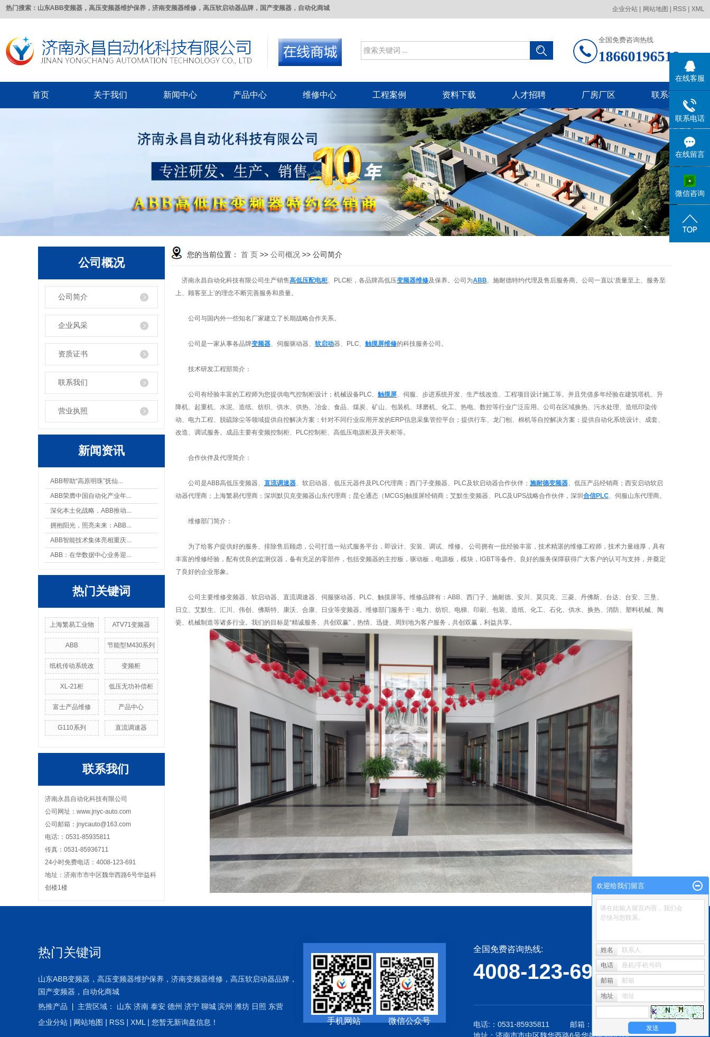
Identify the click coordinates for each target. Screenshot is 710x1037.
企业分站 (625, 9)
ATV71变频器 (132, 624)
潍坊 (242, 1006)
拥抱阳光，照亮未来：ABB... (91, 525)
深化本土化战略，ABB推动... (91, 510)
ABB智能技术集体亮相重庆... (91, 540)
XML (698, 9)
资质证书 (73, 354)
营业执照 (73, 411)
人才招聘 (529, 94)
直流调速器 (131, 727)
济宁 (191, 1006)
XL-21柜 (71, 686)
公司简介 (73, 297)
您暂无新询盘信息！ (185, 1022)
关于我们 (110, 94)
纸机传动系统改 (72, 666)
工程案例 (389, 94)
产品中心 (250, 94)
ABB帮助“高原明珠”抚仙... (86, 481)
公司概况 (285, 254)
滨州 (225, 1006)
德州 (174, 1006)
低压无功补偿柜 (131, 686)
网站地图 (655, 9)
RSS (679, 9)
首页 (40, 94)
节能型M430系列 (131, 645)
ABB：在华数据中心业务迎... (91, 555)
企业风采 (73, 325)
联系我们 (668, 94)
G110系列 (72, 727)
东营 (275, 1006)
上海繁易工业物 (72, 624)
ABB (72, 645)
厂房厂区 (598, 94)
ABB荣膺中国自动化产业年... (91, 495)
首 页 (249, 254)
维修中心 (320, 94)
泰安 (158, 1006)
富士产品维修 (72, 707)
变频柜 (131, 666)
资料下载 (459, 94)
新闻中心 (180, 94)
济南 (141, 1006)
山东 (124, 1006)
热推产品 (53, 1006)
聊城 (208, 1006)
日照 (258, 1006)
